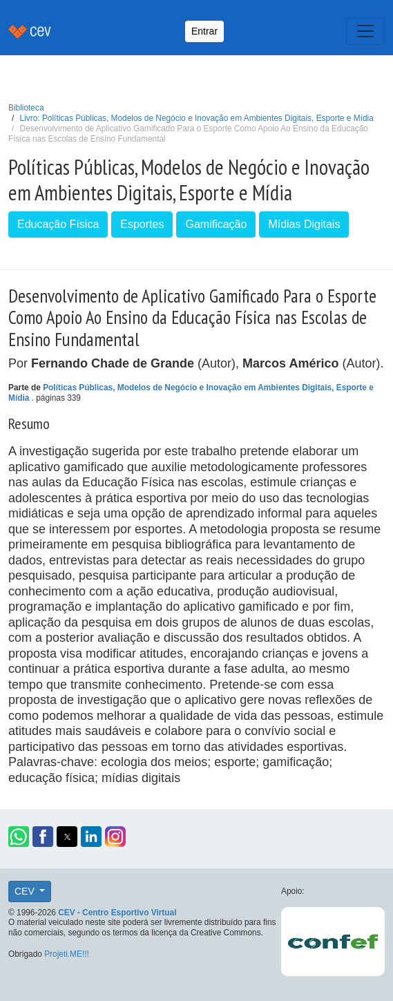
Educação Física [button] (58, 224)
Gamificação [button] (216, 224)
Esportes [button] (142, 224)
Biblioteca (26, 108)
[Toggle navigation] (365, 31)
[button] (18, 836)
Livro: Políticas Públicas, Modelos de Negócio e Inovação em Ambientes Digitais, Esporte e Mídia (197, 118)
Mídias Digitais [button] (304, 224)
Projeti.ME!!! (66, 954)
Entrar (204, 31)
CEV (26, 891)
